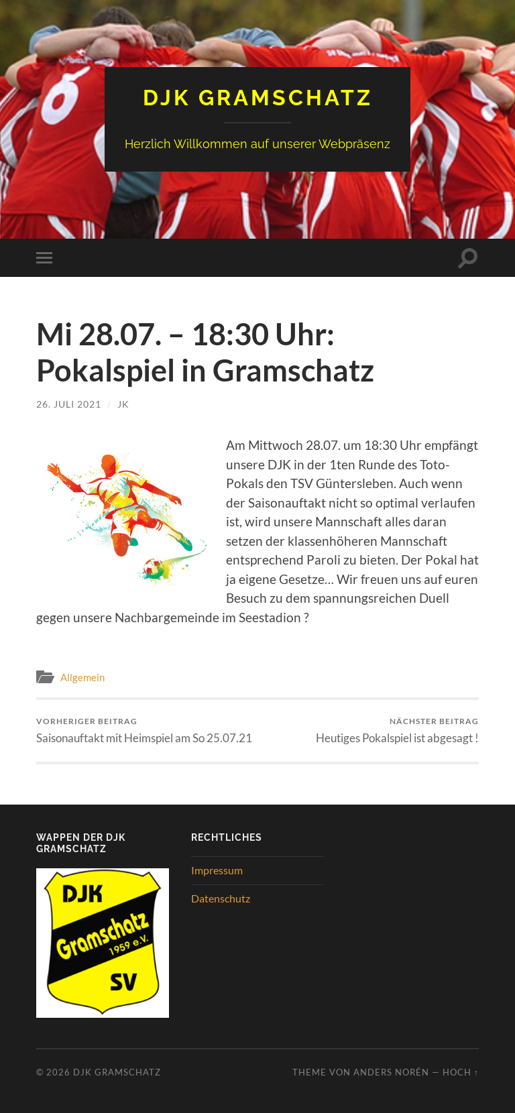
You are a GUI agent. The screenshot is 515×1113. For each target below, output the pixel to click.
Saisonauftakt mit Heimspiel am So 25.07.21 (144, 730)
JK (123, 404)
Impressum (217, 870)
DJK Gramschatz (258, 97)
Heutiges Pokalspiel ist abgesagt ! (397, 730)
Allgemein (82, 677)
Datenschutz (220, 898)
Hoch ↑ (461, 1072)
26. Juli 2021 (68, 404)
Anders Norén (391, 1072)
